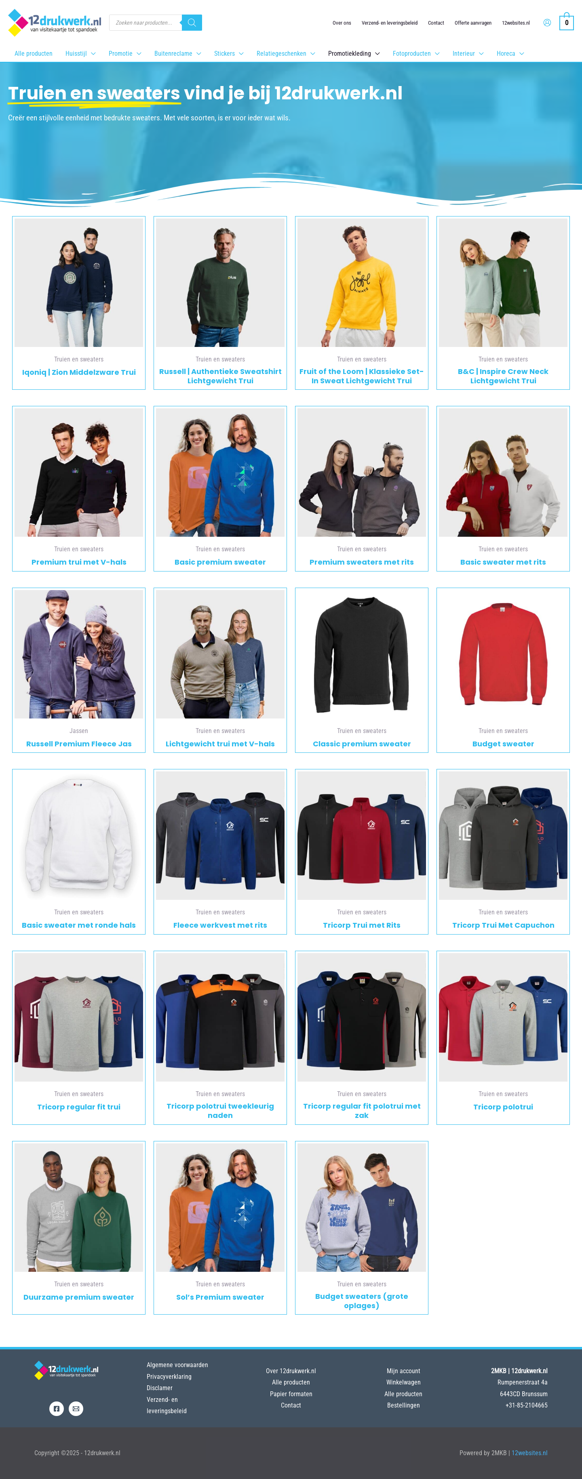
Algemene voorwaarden (177, 1365)
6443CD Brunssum (524, 1394)
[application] (91, 53)
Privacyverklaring (169, 1376)
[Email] (76, 1408)
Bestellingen (403, 1405)
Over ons (342, 23)
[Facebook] (56, 1408)
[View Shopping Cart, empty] (566, 22)
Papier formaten (291, 1394)
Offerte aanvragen (473, 23)
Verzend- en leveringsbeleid (390, 23)
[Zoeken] (192, 23)
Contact (436, 23)
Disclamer (160, 1388)
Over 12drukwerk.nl (291, 1371)
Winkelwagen (403, 1382)
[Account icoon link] (547, 23)
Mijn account (403, 1371)
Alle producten (291, 1382)
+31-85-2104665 (527, 1405)
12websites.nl (516, 23)
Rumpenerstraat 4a (523, 1382)
